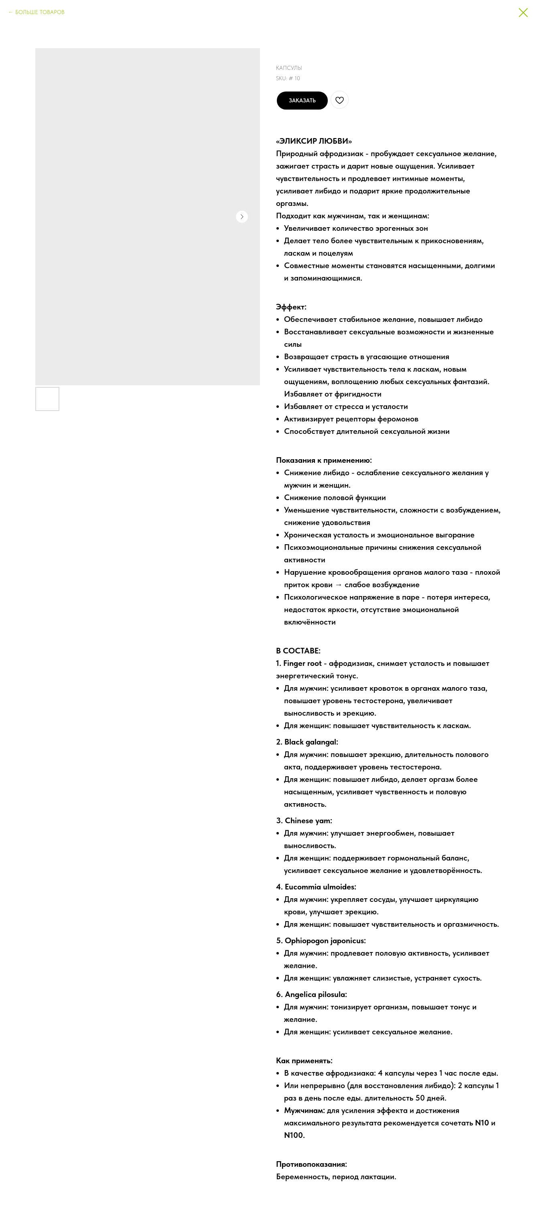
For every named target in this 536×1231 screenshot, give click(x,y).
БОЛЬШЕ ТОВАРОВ (40, 12)
